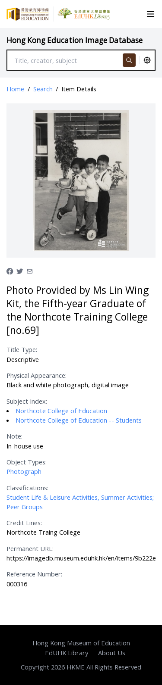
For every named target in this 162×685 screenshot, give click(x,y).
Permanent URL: (30, 548)
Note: (14, 436)
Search (43, 88)
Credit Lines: (24, 522)
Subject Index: (26, 401)
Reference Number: (34, 574)
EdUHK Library (66, 652)
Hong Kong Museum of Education (81, 642)
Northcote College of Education (61, 410)
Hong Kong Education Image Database (74, 40)
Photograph (23, 471)
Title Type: (21, 349)
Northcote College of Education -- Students (79, 420)
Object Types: (26, 462)
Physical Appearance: (36, 375)
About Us (111, 652)
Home (15, 88)
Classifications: (27, 487)
